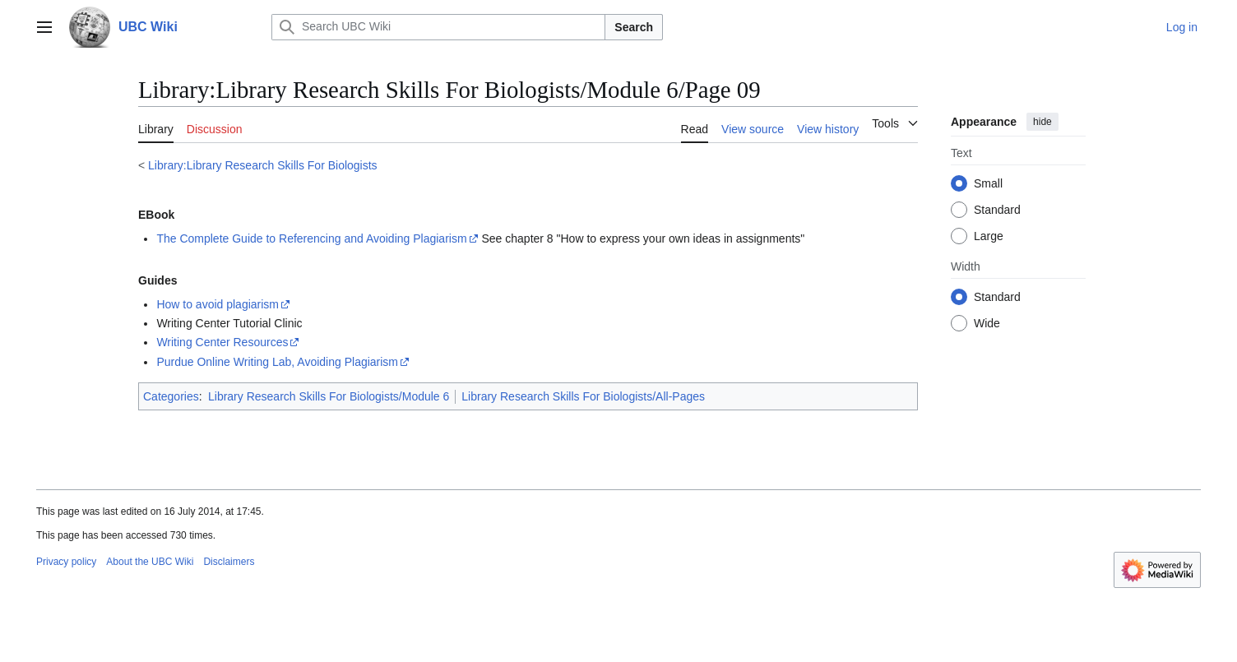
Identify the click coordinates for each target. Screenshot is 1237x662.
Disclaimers (228, 561)
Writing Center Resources (222, 342)
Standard (997, 209)
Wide (987, 323)
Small (988, 183)
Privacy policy (66, 561)
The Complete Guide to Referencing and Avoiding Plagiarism (311, 238)
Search (633, 27)
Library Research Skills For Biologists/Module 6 (328, 396)
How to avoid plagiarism (217, 304)
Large (988, 236)
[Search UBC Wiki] (438, 27)
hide (1042, 121)
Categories (171, 396)
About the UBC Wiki (149, 561)
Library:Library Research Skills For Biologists (263, 165)
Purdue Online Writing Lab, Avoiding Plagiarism (277, 361)
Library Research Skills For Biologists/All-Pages (583, 396)
